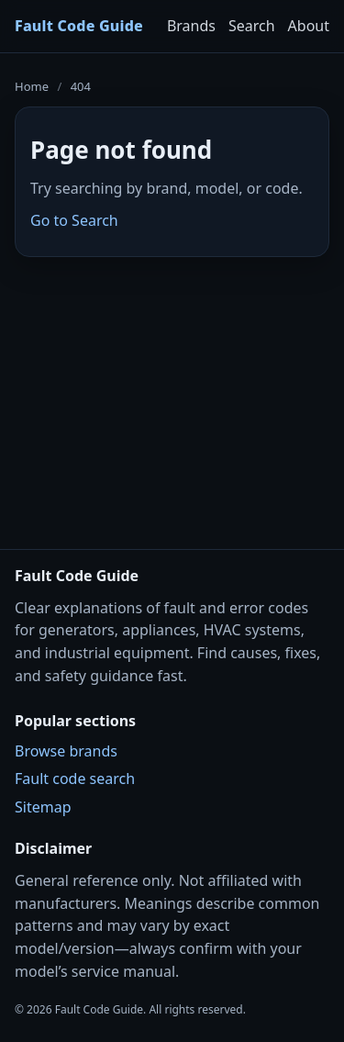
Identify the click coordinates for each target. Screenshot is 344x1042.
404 (81, 86)
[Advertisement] (172, 391)
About (308, 26)
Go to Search (74, 220)
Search (251, 26)
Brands (191, 26)
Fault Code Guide (79, 26)
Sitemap (43, 807)
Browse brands (66, 751)
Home (32, 86)
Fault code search (75, 778)
